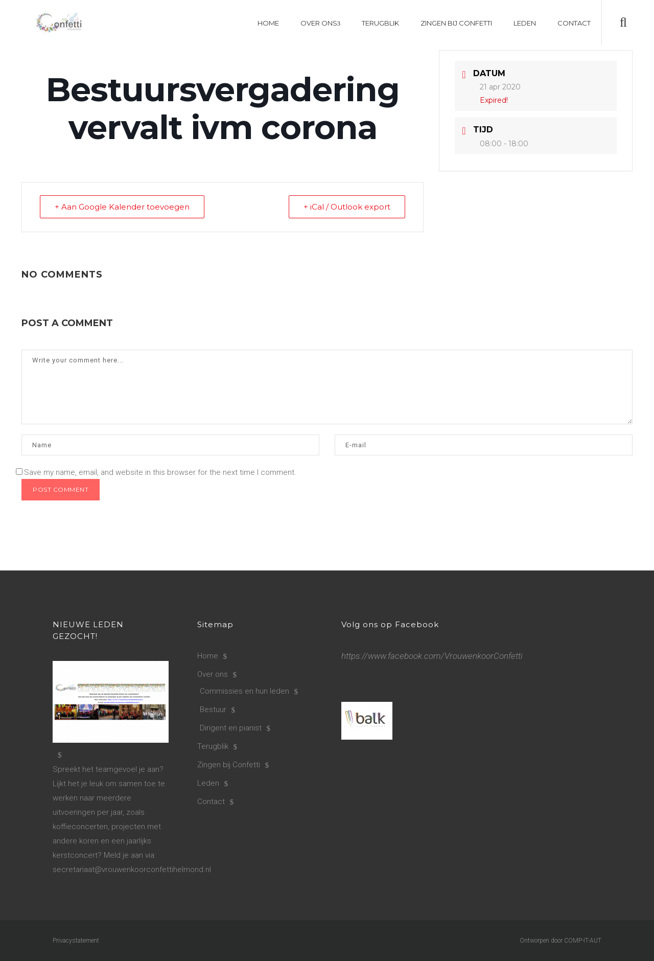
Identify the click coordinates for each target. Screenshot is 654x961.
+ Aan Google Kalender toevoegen (122, 207)
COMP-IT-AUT (582, 940)
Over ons (212, 674)
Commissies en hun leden (244, 691)
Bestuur (213, 709)
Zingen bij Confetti (228, 764)
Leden (208, 783)
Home (207, 655)
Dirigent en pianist (231, 728)
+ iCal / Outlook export (346, 207)
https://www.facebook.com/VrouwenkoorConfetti (432, 656)
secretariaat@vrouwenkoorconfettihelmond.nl (132, 869)
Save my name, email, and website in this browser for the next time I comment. (160, 472)
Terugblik (212, 746)
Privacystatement (76, 940)
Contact (211, 801)
